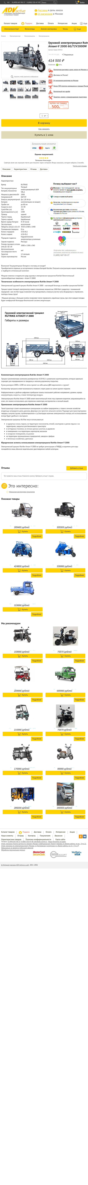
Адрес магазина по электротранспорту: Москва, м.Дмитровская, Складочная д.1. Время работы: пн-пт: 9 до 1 (39, 846)
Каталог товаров (10, 23)
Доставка (40, 23)
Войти (82, 2)
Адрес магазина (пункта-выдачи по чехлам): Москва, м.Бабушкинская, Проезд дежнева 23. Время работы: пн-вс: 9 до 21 (43, 844)
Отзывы (33, 169)
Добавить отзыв (76, 468)
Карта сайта (60, 839)
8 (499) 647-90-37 (18, 2)
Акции (74, 23)
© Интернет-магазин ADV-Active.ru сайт (15, 865)
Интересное (63, 23)
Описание (6, 169)
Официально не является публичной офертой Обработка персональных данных (17, 849)
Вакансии (58, 835)
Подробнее (36, 536)
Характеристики (20, 169)
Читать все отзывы (80, 166)
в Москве (49, 13)
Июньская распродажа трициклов (22, 492)
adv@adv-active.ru (40, 842)
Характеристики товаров (11, 839)
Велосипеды (30, 29)
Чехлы (65, 29)
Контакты (32, 835)
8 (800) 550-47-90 (33, 2)
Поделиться (67, 55)
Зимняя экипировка (49, 29)
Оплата (51, 23)
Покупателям (45, 835)
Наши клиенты (7, 835)
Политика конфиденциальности (38, 839)
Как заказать (44, 129)
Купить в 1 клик (44, 135)
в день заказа (49, 10)
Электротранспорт (11, 29)
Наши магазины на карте (57, 842)
